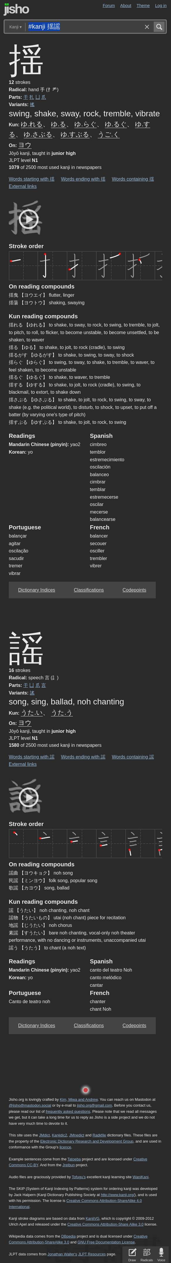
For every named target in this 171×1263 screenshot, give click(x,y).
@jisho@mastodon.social (30, 1105)
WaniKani (140, 1177)
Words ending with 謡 (83, 756)
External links (23, 186)
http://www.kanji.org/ (117, 1195)
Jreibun (68, 1165)
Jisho (16, 9)
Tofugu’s (79, 1177)
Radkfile (99, 1135)
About (125, 5)
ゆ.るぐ (116, 124)
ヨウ (25, 144)
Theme (143, 5)
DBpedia (68, 1236)
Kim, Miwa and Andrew (79, 1099)
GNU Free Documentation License (106, 1242)
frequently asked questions (68, 1111)
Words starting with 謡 (31, 756)
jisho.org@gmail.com (94, 1105)
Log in (161, 5)
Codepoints (134, 590)
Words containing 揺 (133, 179)
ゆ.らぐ (85, 124)
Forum (109, 5)
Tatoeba (74, 1159)
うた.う (62, 712)
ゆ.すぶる (75, 134)
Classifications (89, 590)
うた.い (32, 712)
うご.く (109, 134)
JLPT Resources (92, 1254)
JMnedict (76, 1135)
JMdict (44, 1135)
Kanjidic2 (59, 1135)
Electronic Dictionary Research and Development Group (86, 1141)
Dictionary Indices (36, 590)
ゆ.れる (32, 124)
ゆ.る (58, 124)
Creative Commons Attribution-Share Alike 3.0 (105, 1224)
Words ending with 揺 (83, 179)
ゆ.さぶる (38, 134)
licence (65, 1147)
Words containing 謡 (133, 756)
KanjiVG (92, 1218)
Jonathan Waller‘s (62, 1254)
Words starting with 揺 (31, 179)
